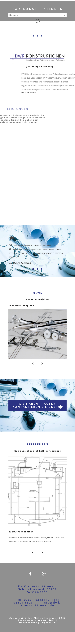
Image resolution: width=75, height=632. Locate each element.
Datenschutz (28, 622)
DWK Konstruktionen (37, 9)
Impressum (48, 622)
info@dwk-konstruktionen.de (41, 604)
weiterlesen (44, 92)
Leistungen (8, 122)
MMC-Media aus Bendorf (38, 620)
